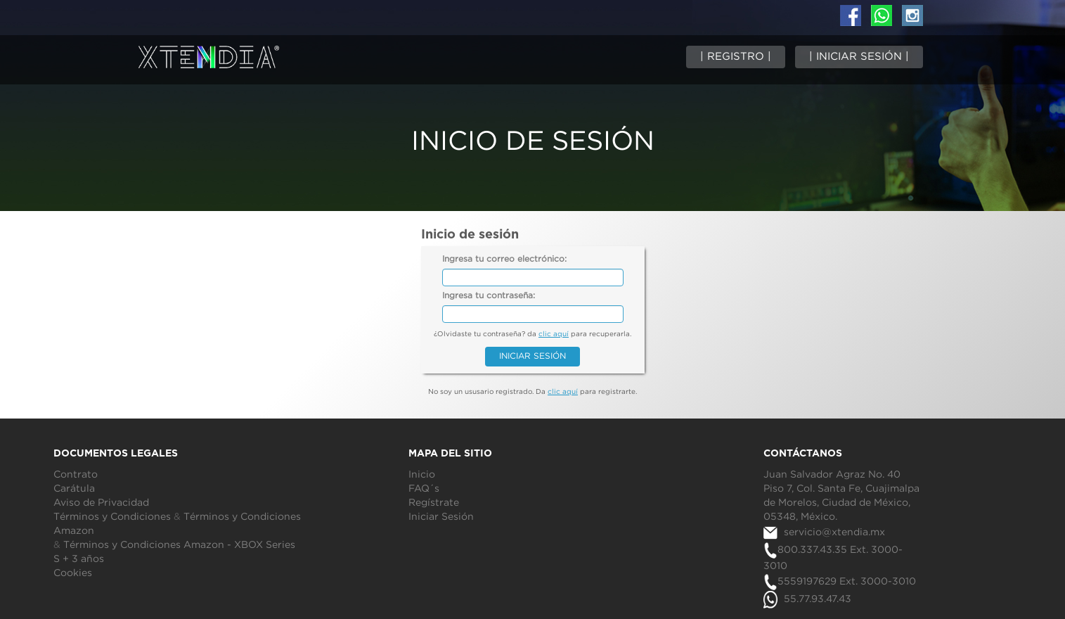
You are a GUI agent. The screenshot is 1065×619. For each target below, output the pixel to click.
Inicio (421, 475)
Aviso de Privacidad (101, 503)
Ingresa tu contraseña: (488, 296)
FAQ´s (423, 489)
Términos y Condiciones (112, 517)
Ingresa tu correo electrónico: (504, 259)
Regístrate (433, 503)
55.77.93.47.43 (807, 599)
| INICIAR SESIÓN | (859, 56)
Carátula (74, 489)
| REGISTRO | (735, 56)
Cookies (72, 573)
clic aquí (553, 334)
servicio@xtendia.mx (824, 532)
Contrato (75, 475)
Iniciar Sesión (441, 517)
